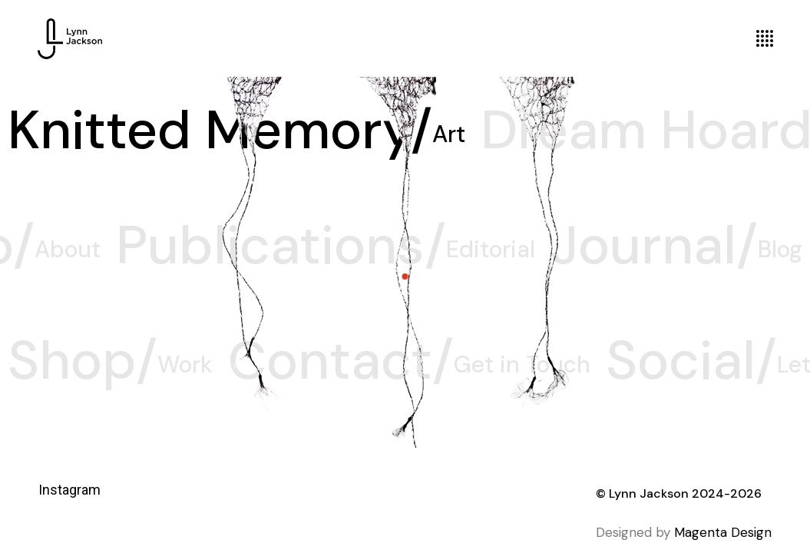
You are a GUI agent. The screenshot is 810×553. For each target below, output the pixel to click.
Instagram (69, 490)
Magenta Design (723, 532)
